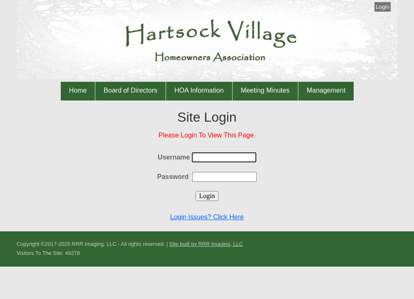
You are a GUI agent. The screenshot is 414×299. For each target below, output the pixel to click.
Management (326, 90)
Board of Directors (130, 90)
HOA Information (198, 90)
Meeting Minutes (265, 90)
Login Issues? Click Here (207, 217)
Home (78, 90)
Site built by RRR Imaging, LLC (206, 244)
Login (382, 7)
